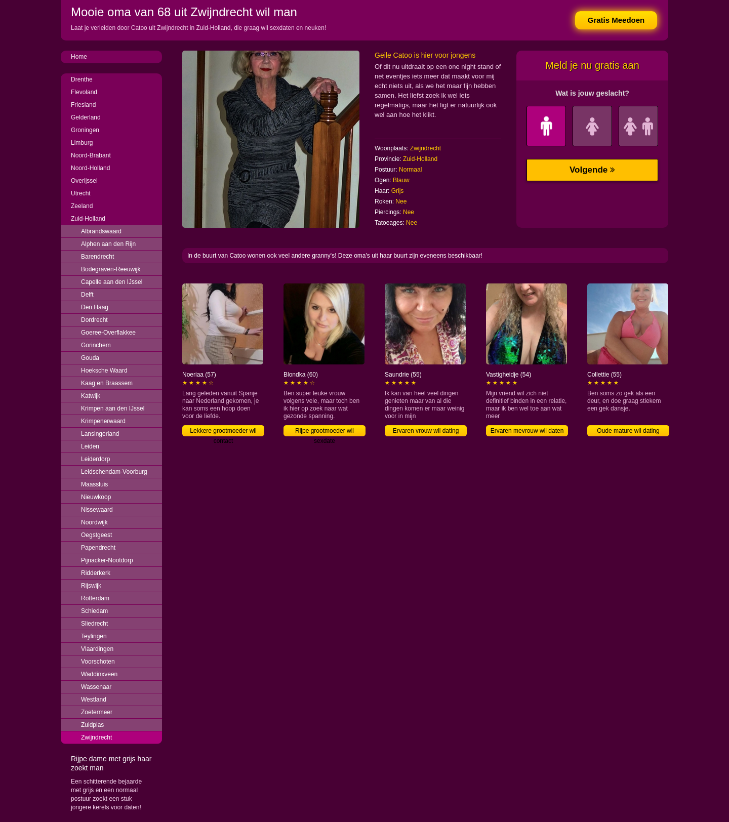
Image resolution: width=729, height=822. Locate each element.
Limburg (82, 142)
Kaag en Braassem (107, 383)
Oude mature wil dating (628, 430)
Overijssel (84, 180)
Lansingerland (100, 433)
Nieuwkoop (96, 497)
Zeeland (82, 206)
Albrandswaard (101, 231)
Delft (87, 294)
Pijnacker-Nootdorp (107, 560)
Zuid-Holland (88, 218)
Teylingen (94, 636)
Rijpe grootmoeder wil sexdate (324, 431)
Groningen (85, 130)
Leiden (90, 446)
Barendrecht (97, 256)
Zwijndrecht (96, 737)
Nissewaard (97, 509)
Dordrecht (94, 319)
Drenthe (82, 79)
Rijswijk (91, 585)
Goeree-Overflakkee (108, 332)
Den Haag (94, 307)
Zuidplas (92, 724)
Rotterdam (95, 598)
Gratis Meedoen (616, 20)
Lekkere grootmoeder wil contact (223, 431)
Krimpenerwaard (103, 421)
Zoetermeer (96, 712)
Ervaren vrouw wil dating (426, 430)
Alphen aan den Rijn (108, 244)
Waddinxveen (99, 674)
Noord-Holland (90, 168)
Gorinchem (96, 345)
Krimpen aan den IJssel (112, 408)
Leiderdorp (95, 459)
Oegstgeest (96, 535)
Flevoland (84, 92)
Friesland (83, 104)
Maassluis (94, 484)
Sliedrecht (94, 623)
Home (79, 56)
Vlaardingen (97, 648)
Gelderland (86, 117)
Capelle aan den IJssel (111, 281)
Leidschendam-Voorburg (114, 471)
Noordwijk (94, 522)
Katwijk (90, 395)
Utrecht (81, 193)
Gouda (90, 357)
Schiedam (94, 610)
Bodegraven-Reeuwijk (110, 269)
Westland (93, 699)
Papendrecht (98, 547)
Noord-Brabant (91, 155)
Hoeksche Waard (104, 370)
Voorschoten (98, 661)
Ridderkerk (95, 573)
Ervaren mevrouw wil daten (527, 430)
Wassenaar (96, 686)
